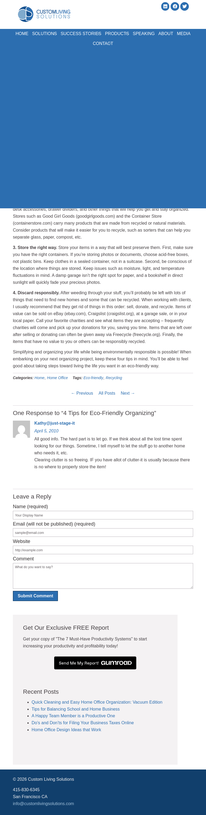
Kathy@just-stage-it (54, 423)
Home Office (57, 378)
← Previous (82, 393)
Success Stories (89, 33)
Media (90, 42)
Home (26, 33)
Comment (23, 558)
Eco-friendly (93, 378)
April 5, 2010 (46, 431)
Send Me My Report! (103, 663)
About (179, 33)
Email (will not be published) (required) (54, 524)
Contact (113, 42)
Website (21, 541)
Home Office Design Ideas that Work (62, 729)
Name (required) (30, 506)
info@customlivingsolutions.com (43, 803)
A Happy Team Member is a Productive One (69, 716)
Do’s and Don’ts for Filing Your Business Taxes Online (79, 722)
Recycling (114, 378)
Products (128, 33)
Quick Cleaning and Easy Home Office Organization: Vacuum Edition (93, 702)
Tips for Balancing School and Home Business (72, 709)
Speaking (155, 33)
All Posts (107, 393)
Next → (128, 393)
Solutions (51, 33)
